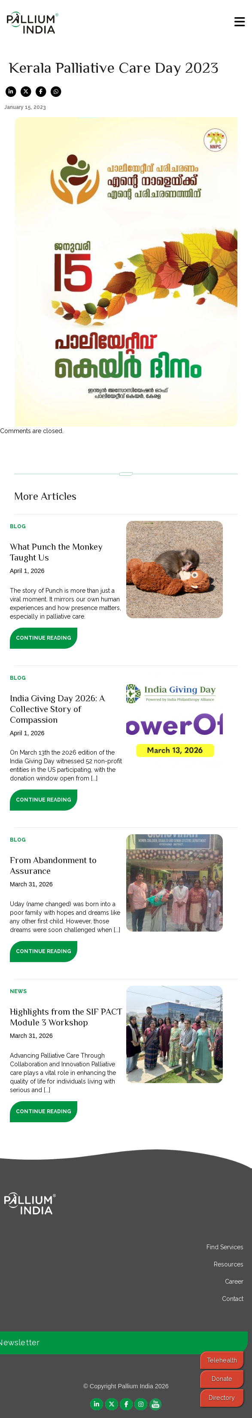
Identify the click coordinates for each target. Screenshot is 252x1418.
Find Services (224, 1247)
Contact (232, 1298)
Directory (222, 1397)
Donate (222, 1378)
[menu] (239, 22)
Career (234, 1281)
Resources (228, 1264)
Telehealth (222, 1360)
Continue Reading (43, 638)
